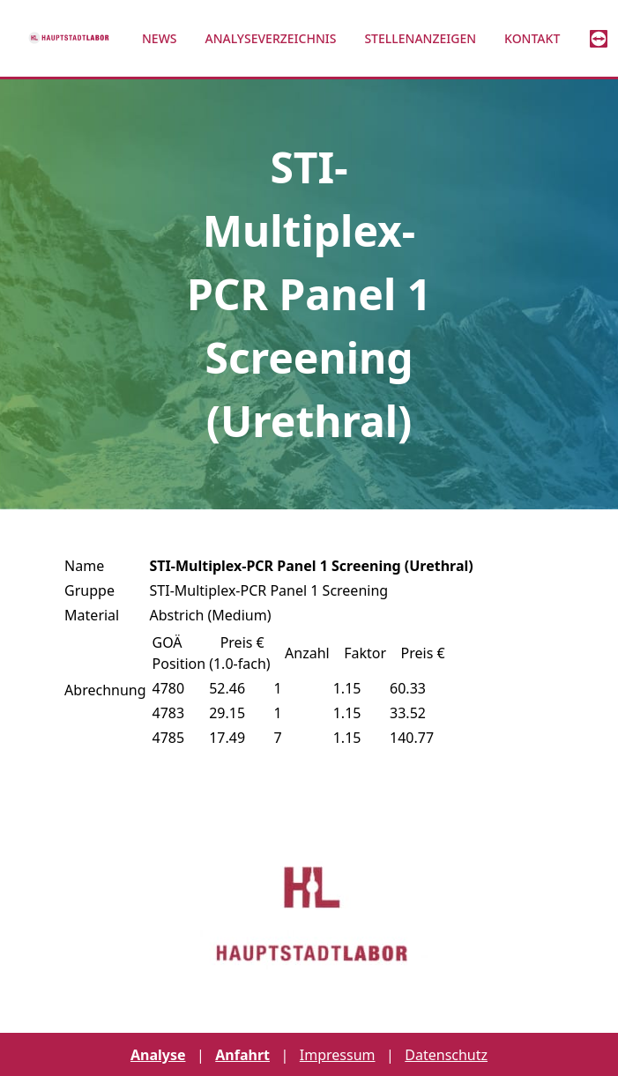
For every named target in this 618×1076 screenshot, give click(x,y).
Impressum (338, 1055)
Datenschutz (446, 1055)
